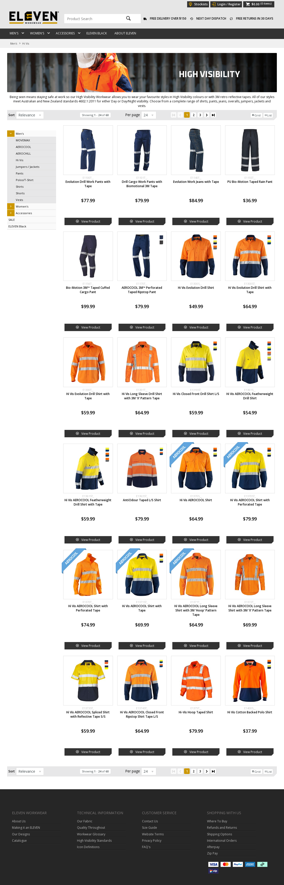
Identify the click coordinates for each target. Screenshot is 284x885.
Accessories (65, 33)
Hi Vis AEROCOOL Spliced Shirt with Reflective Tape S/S (88, 714)
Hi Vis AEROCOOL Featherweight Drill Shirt (249, 396)
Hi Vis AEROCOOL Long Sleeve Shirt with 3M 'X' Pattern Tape (250, 608)
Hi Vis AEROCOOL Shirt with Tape (142, 608)
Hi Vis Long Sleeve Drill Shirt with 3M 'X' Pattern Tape (142, 396)
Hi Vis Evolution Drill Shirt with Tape (250, 289)
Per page (132, 114)
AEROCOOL (23, 147)
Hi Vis (19, 160)
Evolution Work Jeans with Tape (196, 182)
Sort (11, 115)
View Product (90, 221)
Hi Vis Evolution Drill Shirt (196, 287)
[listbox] (30, 115)
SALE (11, 220)
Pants (19, 173)
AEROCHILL (23, 153)
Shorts (20, 193)
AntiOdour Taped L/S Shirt (142, 500)
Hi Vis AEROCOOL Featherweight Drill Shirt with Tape (87, 502)
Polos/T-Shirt (24, 180)
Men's (14, 33)
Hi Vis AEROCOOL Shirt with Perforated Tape (250, 502)
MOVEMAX (23, 140)
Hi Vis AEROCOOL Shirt (196, 500)
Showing (95, 115)
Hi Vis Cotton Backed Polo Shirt (249, 712)
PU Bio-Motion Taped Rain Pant (250, 182)
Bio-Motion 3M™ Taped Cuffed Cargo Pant (88, 289)
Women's (37, 33)
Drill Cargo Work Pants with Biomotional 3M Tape (142, 184)
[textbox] (91, 18)
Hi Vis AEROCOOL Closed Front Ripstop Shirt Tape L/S (142, 714)
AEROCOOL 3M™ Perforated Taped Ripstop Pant (142, 289)
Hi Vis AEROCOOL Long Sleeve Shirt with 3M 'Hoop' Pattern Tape (195, 610)
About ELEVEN (125, 33)
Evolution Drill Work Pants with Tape (88, 184)
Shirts (19, 186)
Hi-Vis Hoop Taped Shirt (196, 712)
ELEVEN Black (96, 33)
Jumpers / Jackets (27, 167)
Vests (19, 200)
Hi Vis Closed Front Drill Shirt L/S (196, 394)
